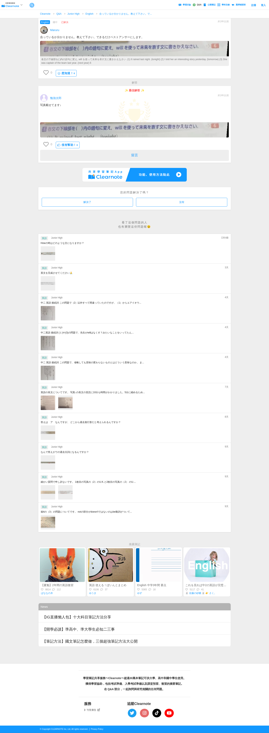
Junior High (73, 13)
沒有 (181, 202)
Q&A (58, 13)
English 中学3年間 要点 (151, 585)
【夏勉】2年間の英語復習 (57, 585)
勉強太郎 (55, 98)
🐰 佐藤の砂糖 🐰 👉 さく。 (200, 593)
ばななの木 (47, 593)
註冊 (253, 5)
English (89, 13)
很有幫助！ (68, 144)
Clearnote (45, 13)
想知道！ (66, 73)
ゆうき (92, 593)
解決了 (87, 202)
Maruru (54, 30)
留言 (134, 155)
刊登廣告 (93, 710)
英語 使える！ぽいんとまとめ (107, 585)
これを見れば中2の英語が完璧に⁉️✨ (208, 585)
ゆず (139, 593)
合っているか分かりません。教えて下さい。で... (125, 13)
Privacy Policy (97, 729)
